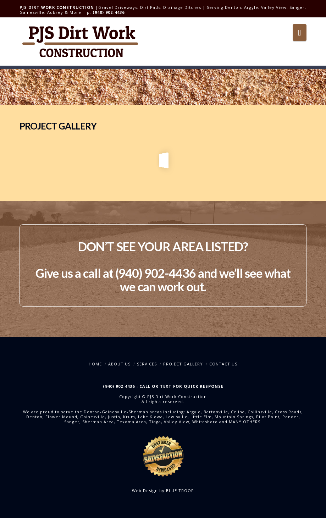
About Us (119, 364)
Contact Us (223, 364)
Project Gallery (183, 364)
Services (147, 364)
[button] (299, 32)
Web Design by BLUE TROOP (163, 490)
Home (95, 364)
